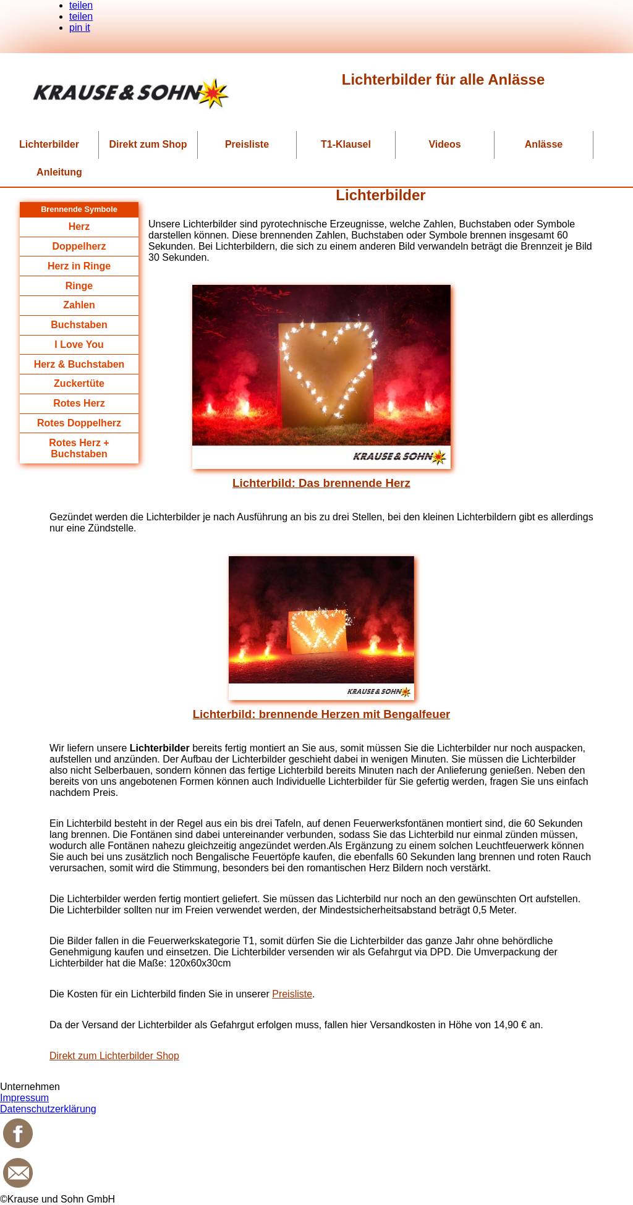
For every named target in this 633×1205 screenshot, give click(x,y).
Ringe (79, 286)
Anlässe (544, 144)
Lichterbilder (49, 144)
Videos (444, 144)
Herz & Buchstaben (79, 364)
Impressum (24, 1098)
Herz (79, 226)
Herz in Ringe (79, 266)
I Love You (78, 344)
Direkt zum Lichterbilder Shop (114, 1056)
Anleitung (59, 172)
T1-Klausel (346, 144)
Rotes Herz (79, 403)
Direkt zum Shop (148, 144)
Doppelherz (79, 246)
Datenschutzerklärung (48, 1109)
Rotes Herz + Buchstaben (79, 448)
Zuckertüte (79, 383)
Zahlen (79, 305)
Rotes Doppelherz (79, 423)
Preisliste (247, 144)
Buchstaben (79, 324)
